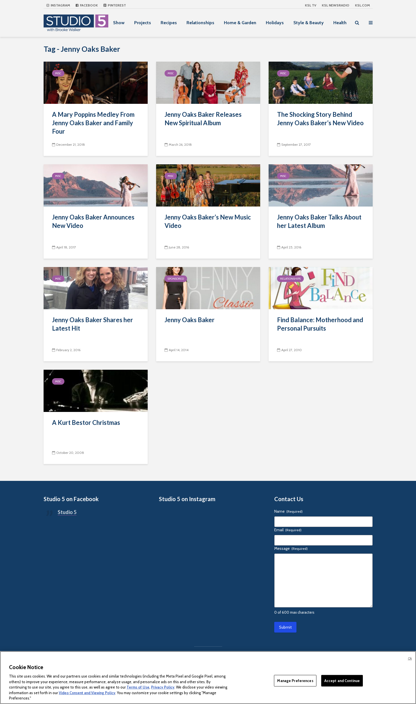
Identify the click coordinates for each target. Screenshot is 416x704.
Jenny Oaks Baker (190, 320)
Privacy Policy (162, 687)
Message (291, 548)
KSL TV (310, 5)
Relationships (200, 22)
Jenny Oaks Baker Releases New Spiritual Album (203, 119)
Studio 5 (67, 512)
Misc (58, 73)
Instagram (58, 5)
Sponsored (176, 279)
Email (288, 529)
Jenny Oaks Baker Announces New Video (93, 221)
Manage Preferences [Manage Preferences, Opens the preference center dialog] (295, 680)
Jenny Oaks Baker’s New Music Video (208, 221)
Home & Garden (240, 22)
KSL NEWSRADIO (335, 5)
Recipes (169, 22)
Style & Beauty (308, 22)
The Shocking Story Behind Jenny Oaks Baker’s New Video (320, 119)
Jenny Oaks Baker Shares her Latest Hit (92, 324)
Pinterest (115, 5)
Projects (142, 22)
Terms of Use (138, 687)
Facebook (87, 5)
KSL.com (362, 5)
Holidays (275, 22)
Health (340, 22)
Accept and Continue (342, 680)
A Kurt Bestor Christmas (86, 422)
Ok (410, 658)
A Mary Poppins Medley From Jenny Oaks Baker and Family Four (93, 123)
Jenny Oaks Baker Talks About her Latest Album (319, 221)
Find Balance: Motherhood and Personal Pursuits (320, 324)
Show (119, 22)
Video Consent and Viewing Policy (87, 692)
